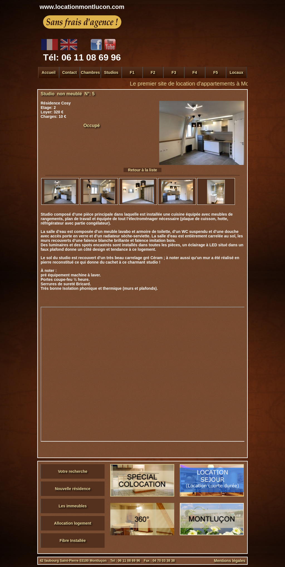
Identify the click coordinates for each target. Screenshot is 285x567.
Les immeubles (72, 506)
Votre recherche (72, 471)
